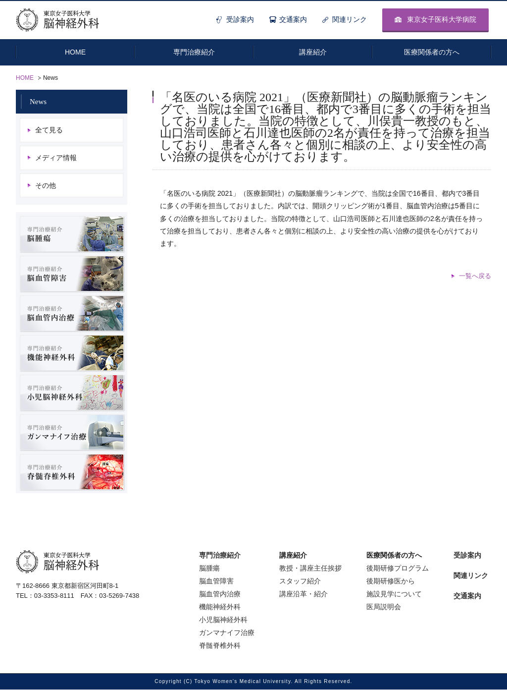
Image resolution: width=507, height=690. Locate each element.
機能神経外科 (220, 607)
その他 (45, 185)
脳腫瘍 (209, 569)
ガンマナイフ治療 (226, 633)
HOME (25, 77)
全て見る (49, 130)
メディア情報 (56, 158)
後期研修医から (390, 581)
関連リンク (349, 19)
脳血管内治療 (220, 594)
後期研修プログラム (397, 569)
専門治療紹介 (220, 556)
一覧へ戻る (475, 276)
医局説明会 (383, 607)
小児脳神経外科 (223, 620)
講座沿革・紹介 (303, 594)
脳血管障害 (216, 581)
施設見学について (394, 594)
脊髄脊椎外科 (220, 646)
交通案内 (293, 19)
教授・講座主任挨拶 (310, 569)
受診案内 (240, 19)
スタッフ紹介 (300, 581)
